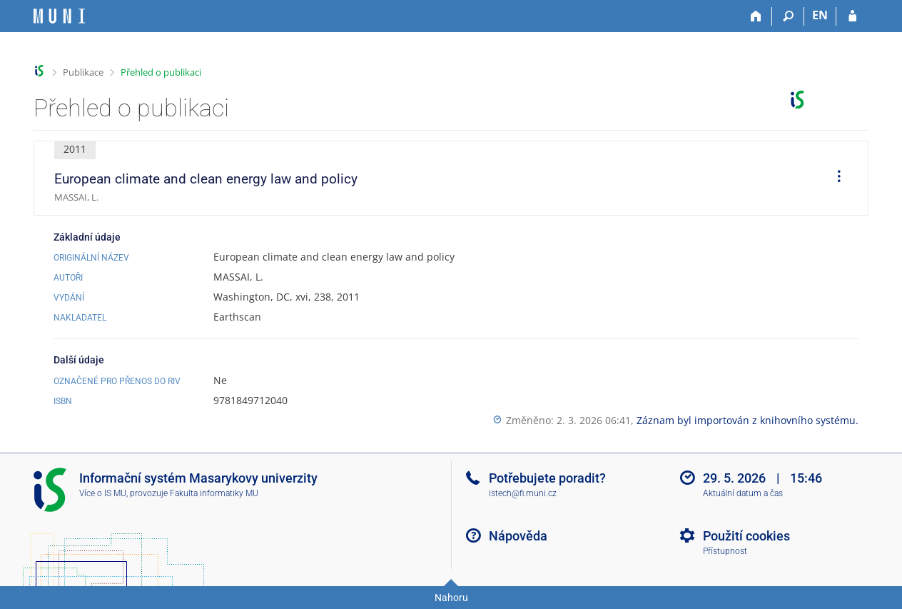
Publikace (83, 72)
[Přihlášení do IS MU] (852, 16)
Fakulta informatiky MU (214, 493)
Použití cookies (746, 535)
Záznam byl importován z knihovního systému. (747, 420)
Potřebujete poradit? (547, 477)
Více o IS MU (102, 493)
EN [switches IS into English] (820, 15)
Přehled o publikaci (161, 72)
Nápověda (518, 535)
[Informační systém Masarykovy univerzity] (59, 16)
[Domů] (756, 16)
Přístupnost (725, 551)
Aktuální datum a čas (743, 493)
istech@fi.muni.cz (523, 493)
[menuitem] (834, 178)
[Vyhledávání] (788, 16)
